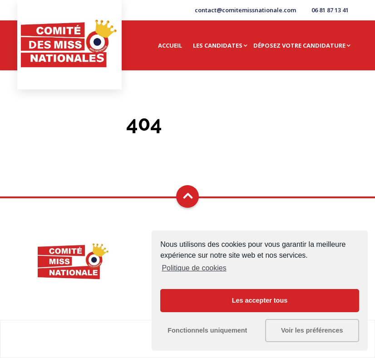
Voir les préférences (312, 330)
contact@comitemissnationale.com (245, 10)
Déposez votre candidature (299, 45)
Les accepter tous (259, 300)
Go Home (187, 146)
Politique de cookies (194, 268)
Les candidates (217, 45)
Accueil (170, 45)
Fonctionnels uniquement (207, 330)
